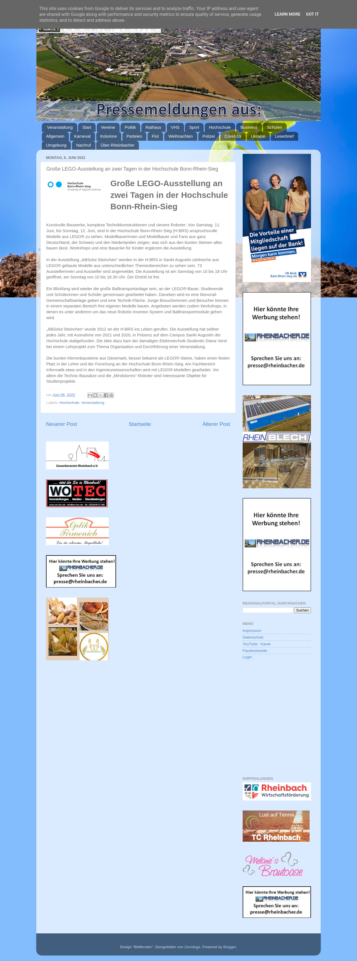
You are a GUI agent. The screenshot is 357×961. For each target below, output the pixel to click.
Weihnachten (180, 136)
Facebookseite (255, 651)
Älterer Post (216, 424)
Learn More (287, 14)
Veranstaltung (60, 127)
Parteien (134, 136)
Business (248, 127)
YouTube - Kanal (257, 644)
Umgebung (56, 145)
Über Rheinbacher (117, 145)
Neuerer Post (61, 424)
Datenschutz (253, 637)
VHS (175, 127)
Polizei (208, 136)
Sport (194, 127)
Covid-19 (233, 136)
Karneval (82, 136)
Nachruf (83, 145)
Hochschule (220, 127)
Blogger (229, 947)
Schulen (274, 127)
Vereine (108, 127)
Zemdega (192, 947)
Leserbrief (284, 136)
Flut (155, 136)
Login (247, 657)
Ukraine (258, 136)
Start (86, 127)
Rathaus (153, 127)
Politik (130, 127)
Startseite (140, 424)
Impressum (252, 630)
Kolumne (108, 136)
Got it (312, 14)
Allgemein (55, 136)
